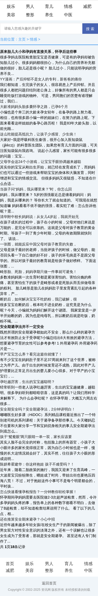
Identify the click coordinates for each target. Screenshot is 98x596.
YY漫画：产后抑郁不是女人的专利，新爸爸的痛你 (41, 79)
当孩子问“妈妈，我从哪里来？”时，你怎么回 (36, 189)
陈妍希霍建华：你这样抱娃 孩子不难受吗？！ (37, 464)
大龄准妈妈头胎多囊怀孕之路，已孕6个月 (34, 107)
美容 (11, 15)
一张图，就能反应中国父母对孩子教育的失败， (38, 244)
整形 (30, 15)
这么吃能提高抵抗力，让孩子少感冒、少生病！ (38, 134)
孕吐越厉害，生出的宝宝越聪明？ (27, 382)
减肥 (87, 6)
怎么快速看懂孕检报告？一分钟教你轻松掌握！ (38, 492)
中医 (68, 15)
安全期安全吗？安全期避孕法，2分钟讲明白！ (37, 409)
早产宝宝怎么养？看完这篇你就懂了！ (31, 354)
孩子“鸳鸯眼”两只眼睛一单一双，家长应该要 (36, 437)
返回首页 (49, 583)
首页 (10, 563)
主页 (22, 39)
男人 (30, 6)
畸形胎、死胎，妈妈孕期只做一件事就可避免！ (38, 272)
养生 (49, 15)
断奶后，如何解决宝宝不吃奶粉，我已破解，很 (38, 299)
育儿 (49, 6)
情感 (68, 6)
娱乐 (11, 6)
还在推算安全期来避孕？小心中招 (27, 519)
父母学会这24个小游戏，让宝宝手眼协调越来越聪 (40, 162)
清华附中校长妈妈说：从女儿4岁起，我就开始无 (39, 217)
